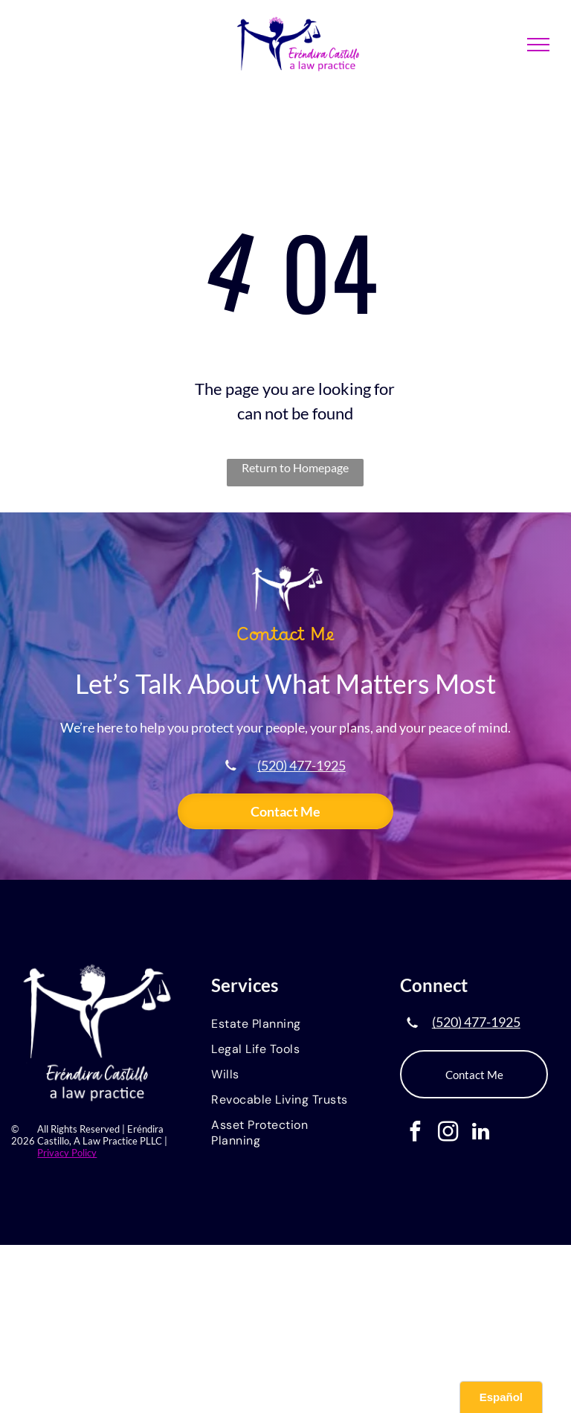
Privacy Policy (67, 1153)
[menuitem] (285, 1024)
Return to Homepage (295, 467)
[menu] (538, 44)
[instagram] (448, 1133)
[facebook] (415, 1133)
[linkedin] (480, 1133)
